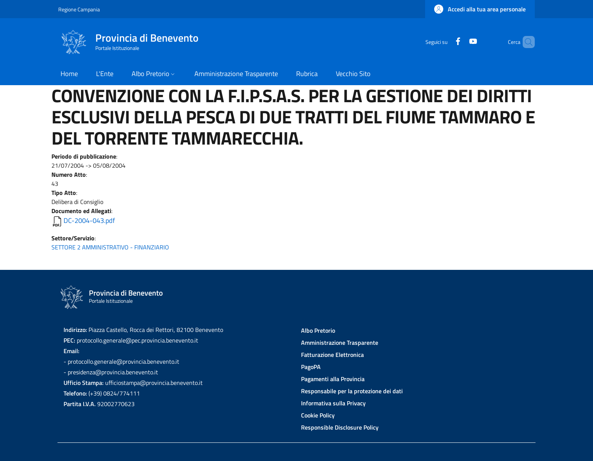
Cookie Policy (318, 415)
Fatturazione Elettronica (332, 354)
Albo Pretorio (318, 330)
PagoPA (311, 366)
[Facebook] (445, 42)
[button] (480, 9)
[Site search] (526, 42)
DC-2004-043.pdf (89, 220)
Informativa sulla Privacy (333, 403)
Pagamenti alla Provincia (333, 378)
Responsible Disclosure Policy (340, 427)
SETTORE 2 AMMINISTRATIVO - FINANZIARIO (110, 247)
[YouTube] (460, 42)
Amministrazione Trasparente (339, 342)
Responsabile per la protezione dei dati (352, 391)
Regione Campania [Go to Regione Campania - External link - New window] (79, 9)
